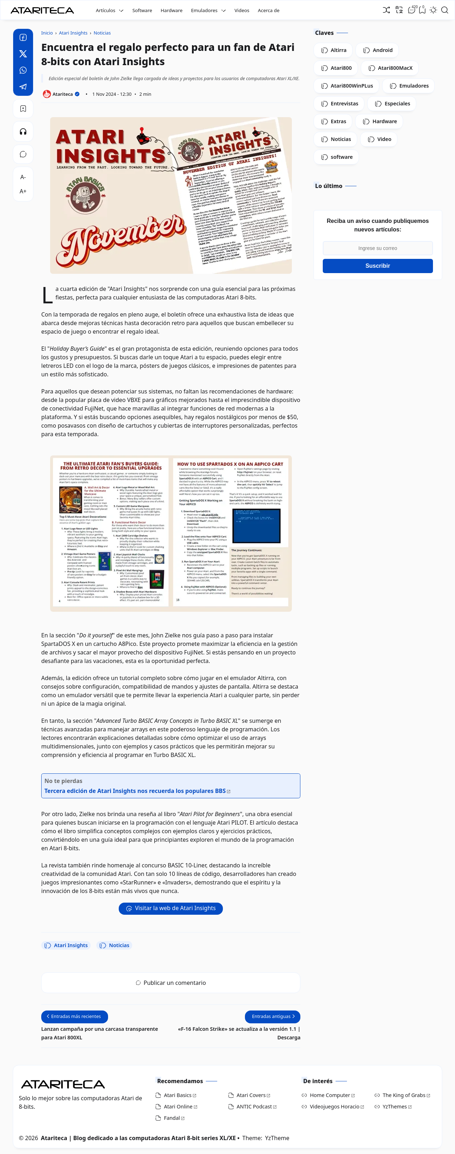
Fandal (172, 1117)
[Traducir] (399, 9)
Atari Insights (66, 945)
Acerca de (268, 10)
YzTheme (277, 1138)
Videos (242, 10)
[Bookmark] (23, 108)
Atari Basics (178, 1095)
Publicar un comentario (171, 983)
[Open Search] (444, 10)
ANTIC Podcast (254, 1106)
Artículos (106, 10)
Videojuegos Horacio (334, 1106)
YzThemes (395, 1106)
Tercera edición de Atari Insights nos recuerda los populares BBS (135, 791)
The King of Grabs (404, 1095)
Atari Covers (251, 1095)
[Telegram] (23, 87)
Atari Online (178, 1106)
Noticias (114, 945)
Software (142, 10)
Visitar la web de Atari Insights (175, 908)
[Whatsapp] (23, 71)
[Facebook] (23, 38)
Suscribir (377, 266)
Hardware (172, 10)
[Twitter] (23, 54)
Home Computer (330, 1095)
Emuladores (204, 10)
